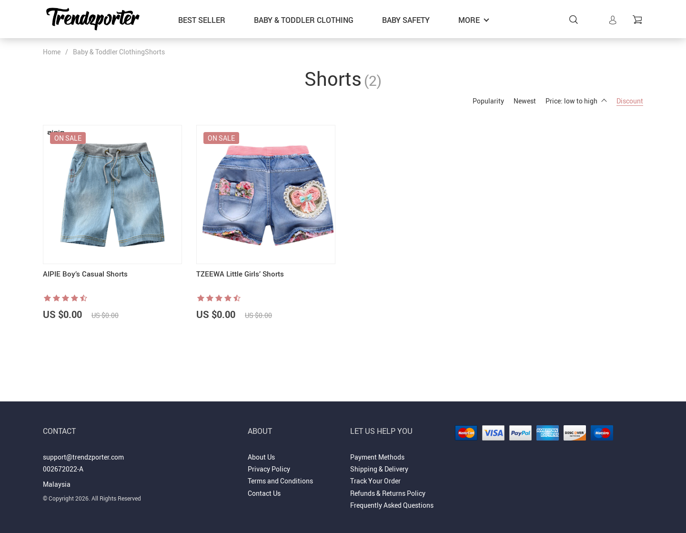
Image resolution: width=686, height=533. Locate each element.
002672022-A (63, 468)
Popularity (488, 100)
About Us (261, 456)
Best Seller (201, 20)
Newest (525, 100)
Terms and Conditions (280, 480)
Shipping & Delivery (379, 468)
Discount (629, 100)
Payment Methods (377, 456)
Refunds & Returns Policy (387, 493)
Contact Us (264, 493)
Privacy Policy (269, 468)
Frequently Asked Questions (392, 505)
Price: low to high (576, 100)
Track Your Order (375, 480)
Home (52, 51)
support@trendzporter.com (83, 456)
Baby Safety (406, 20)
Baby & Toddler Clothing (303, 20)
